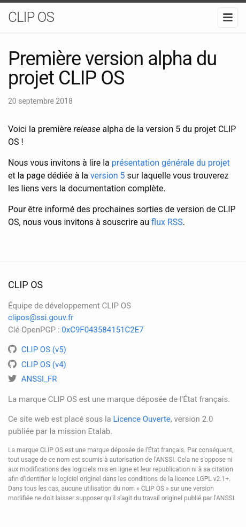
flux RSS (167, 222)
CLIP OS (31, 17)
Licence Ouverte (141, 419)
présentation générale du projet (171, 163)
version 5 (107, 175)
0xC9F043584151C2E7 (102, 330)
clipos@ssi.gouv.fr (40, 317)
